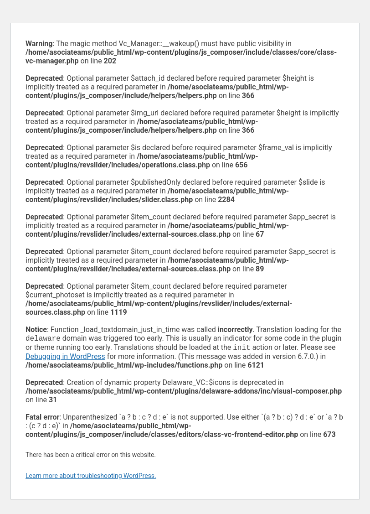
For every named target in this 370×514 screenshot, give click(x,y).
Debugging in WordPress (65, 358)
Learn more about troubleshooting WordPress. (91, 477)
